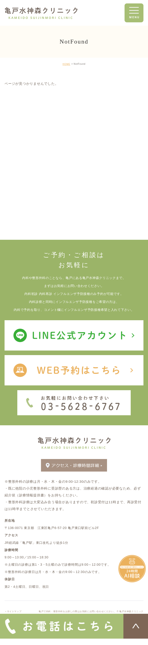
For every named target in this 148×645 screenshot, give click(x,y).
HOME (66, 64)
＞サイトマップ (13, 611)
